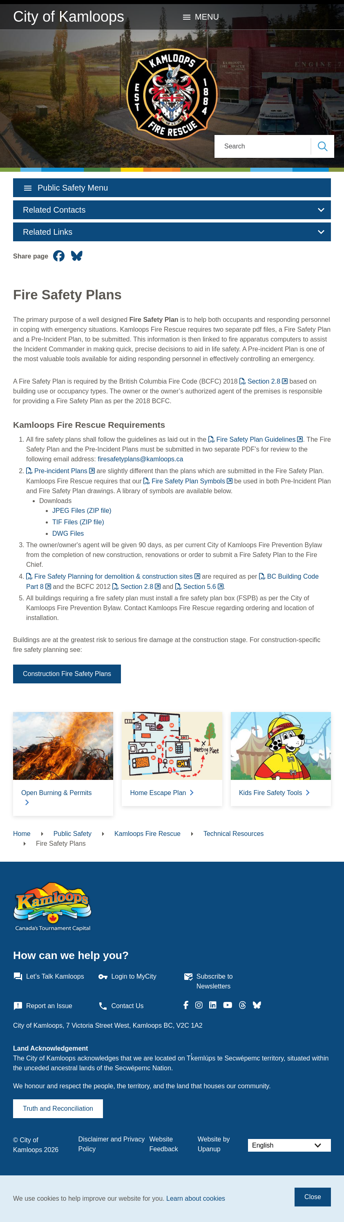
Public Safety (73, 833)
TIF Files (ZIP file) (78, 522)
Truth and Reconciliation (58, 1108)
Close (312, 1196)
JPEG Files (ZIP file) (82, 510)
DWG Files (68, 533)
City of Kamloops (68, 16)
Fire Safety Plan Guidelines (256, 439)
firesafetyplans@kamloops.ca (140, 459)
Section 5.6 (199, 586)
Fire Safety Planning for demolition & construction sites (113, 576)
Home (22, 833)
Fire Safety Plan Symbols (188, 481)
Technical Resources (233, 833)
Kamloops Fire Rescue (147, 833)
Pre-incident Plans (60, 470)
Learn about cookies (195, 1198)
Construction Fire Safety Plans (67, 673)
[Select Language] (289, 1145)
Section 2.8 (264, 381)
